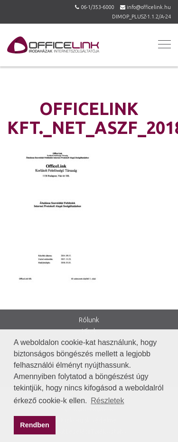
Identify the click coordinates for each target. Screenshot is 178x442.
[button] (163, 44)
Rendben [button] (34, 425)
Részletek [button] (107, 401)
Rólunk (89, 320)
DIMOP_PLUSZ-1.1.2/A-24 (141, 16)
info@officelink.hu (149, 7)
